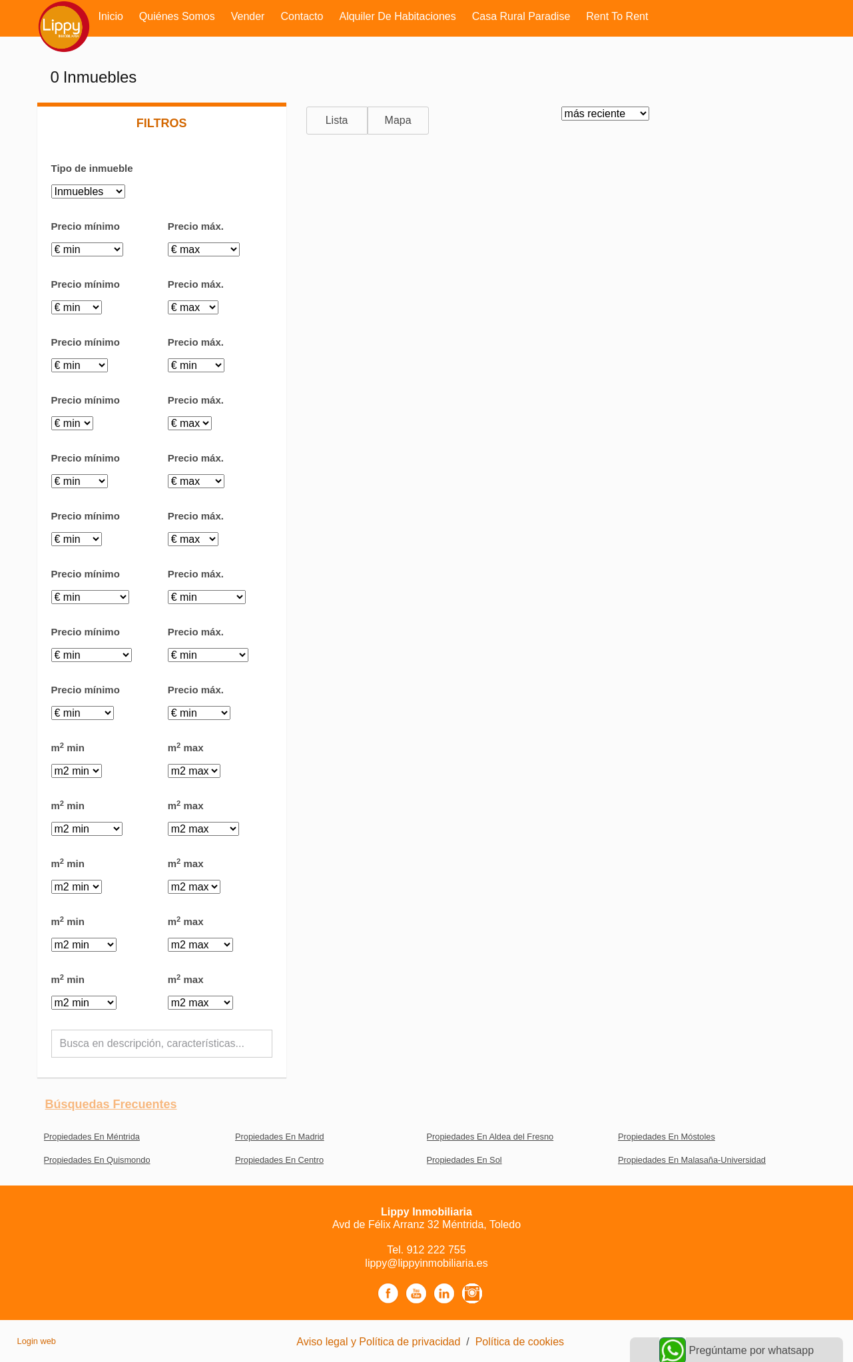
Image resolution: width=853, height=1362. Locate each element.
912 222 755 (436, 1249)
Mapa (398, 120)
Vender (248, 16)
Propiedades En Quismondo (97, 1160)
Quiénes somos (177, 16)
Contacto (301, 16)
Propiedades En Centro (279, 1160)
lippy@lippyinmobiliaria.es (426, 1263)
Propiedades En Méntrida (92, 1137)
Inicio (111, 16)
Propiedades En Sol (464, 1160)
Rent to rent (617, 16)
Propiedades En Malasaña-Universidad (692, 1160)
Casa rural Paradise (521, 16)
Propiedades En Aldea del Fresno (490, 1137)
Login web (36, 1341)
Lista (337, 120)
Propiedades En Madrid (279, 1137)
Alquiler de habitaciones (397, 16)
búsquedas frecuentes (111, 1104)
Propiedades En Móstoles (666, 1137)
